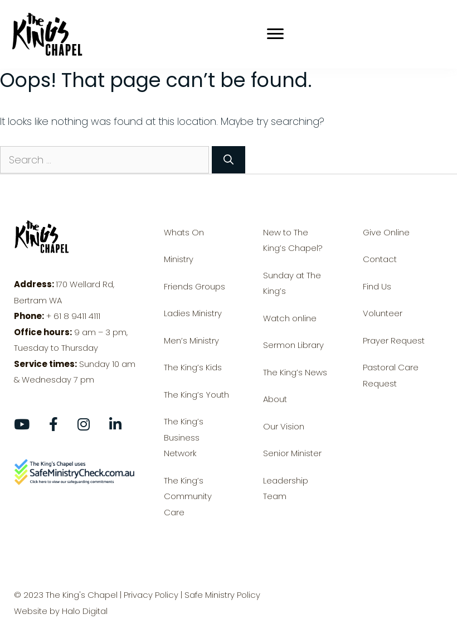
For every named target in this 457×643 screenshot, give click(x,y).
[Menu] (291, 34)
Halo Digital (85, 611)
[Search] (228, 159)
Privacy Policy (151, 595)
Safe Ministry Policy (222, 595)
